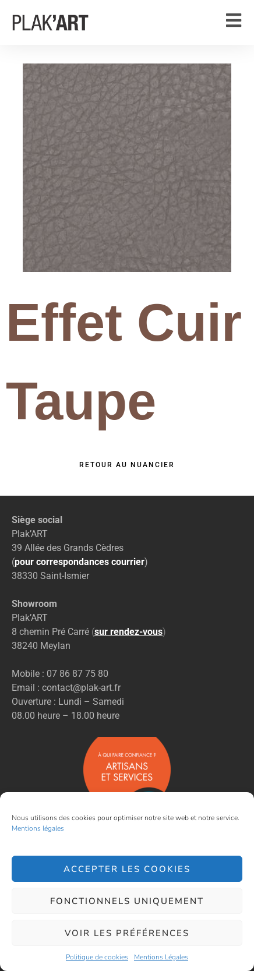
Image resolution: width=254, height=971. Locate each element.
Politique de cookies (97, 957)
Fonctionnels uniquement (127, 901)
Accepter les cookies (126, 869)
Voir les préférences (127, 933)
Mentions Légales (161, 957)
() (128, 631)
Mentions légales (38, 828)
